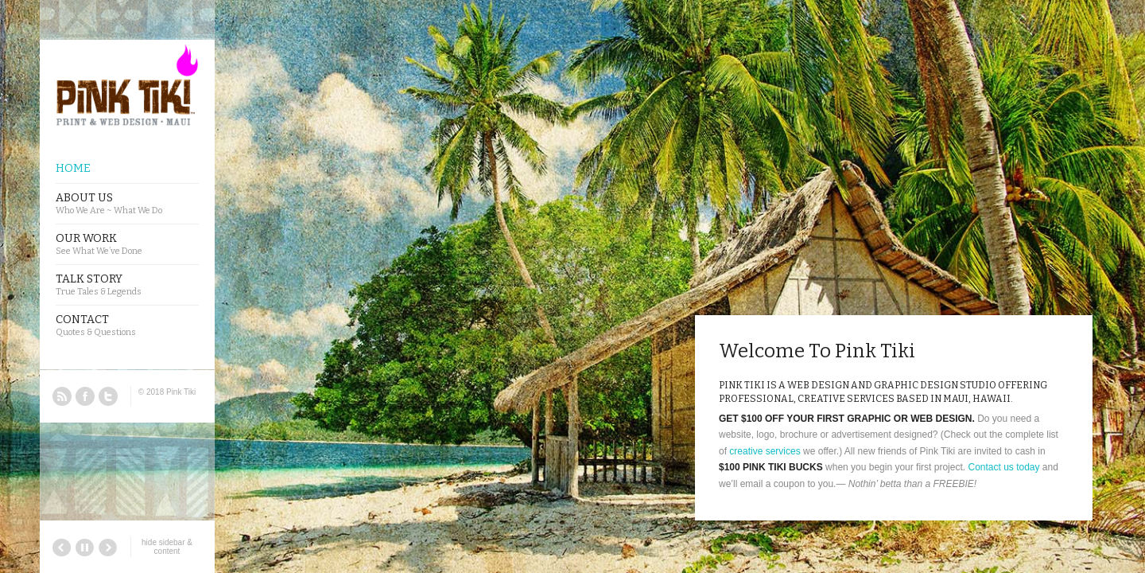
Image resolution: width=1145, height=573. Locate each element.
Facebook (85, 396)
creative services (764, 451)
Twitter (108, 396)
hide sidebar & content (167, 546)
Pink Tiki (181, 392)
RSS (62, 396)
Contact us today (1003, 467)
